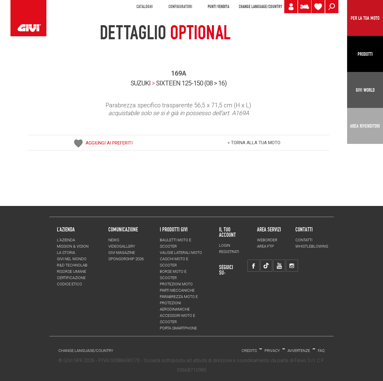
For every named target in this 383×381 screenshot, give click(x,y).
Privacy (272, 350)
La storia (66, 252)
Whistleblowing (311, 246)
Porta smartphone (178, 328)
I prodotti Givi (174, 229)
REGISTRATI (229, 251)
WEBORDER (267, 240)
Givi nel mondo (71, 259)
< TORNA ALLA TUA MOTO (253, 142)
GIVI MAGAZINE (121, 252)
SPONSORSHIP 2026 (126, 259)
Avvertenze (299, 350)
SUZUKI (140, 83)
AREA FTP (265, 246)
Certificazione (71, 277)
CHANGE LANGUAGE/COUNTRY (260, 6)
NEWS (113, 240)
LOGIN (224, 245)
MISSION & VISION (73, 246)
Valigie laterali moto (181, 252)
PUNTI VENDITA (218, 6)
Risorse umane (71, 271)
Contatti (303, 240)
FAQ (321, 350)
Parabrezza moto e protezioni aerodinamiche (179, 302)
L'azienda (66, 240)
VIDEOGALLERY (121, 246)
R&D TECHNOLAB (72, 265)
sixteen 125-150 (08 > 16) (191, 83)
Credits (249, 350)
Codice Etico (69, 284)
